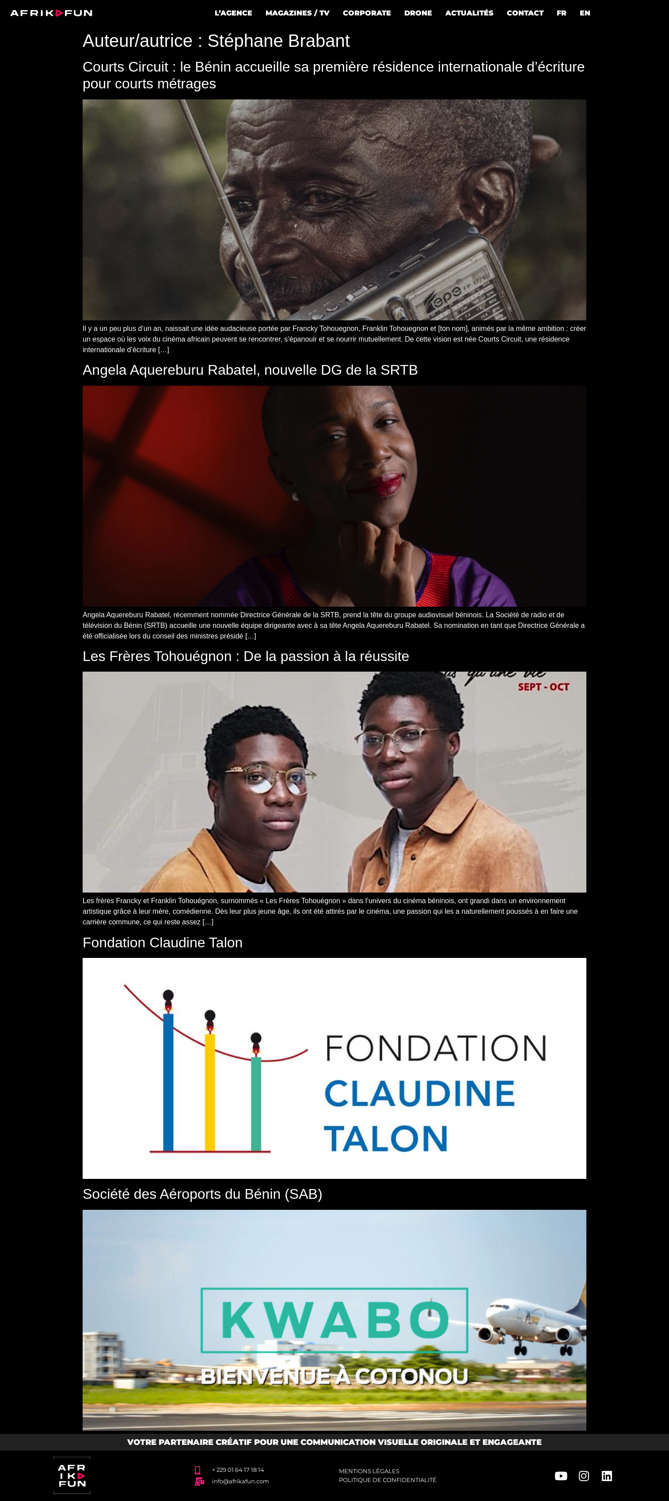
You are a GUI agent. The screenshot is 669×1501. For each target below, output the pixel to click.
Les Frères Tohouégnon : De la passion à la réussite (246, 656)
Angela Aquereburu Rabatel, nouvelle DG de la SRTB (250, 370)
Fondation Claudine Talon (163, 942)
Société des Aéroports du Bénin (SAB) (203, 1194)
